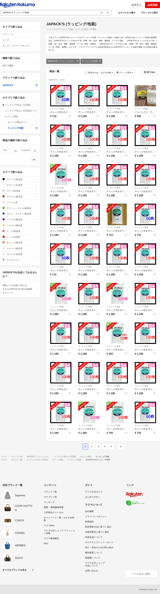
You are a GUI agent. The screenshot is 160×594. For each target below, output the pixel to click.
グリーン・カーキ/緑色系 (20, 208)
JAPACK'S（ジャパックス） (63, 61)
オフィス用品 (20, 116)
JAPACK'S (20, 85)
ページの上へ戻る (141, 574)
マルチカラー (20, 260)
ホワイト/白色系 (20, 185)
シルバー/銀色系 (20, 248)
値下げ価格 (20, 65)
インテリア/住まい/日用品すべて (21, 111)
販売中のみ (91, 72)
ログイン (136, 5)
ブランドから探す (149, 12)
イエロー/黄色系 (20, 225)
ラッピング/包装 (91, 61)
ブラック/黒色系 (20, 179)
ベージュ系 (20, 202)
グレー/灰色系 (20, 190)
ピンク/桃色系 (20, 231)
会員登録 (153, 5)
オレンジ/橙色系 (20, 242)
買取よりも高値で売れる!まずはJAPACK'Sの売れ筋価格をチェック (20, 289)
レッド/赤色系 (20, 237)
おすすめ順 (107, 72)
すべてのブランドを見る (14, 570)
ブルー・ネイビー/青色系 (20, 213)
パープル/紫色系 (20, 219)
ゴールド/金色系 (20, 254)
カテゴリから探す (127, 12)
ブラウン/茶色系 (20, 196)
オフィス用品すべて (22, 122)
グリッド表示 (124, 72)
